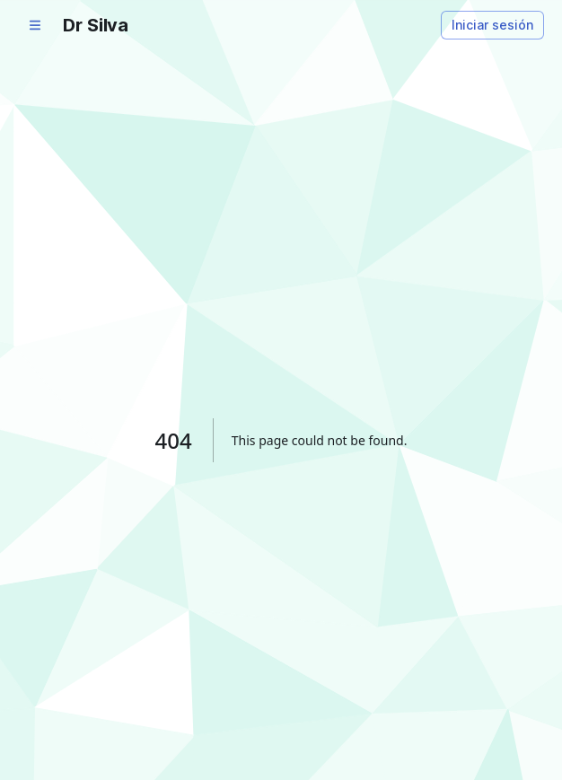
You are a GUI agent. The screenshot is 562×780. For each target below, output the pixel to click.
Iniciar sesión (492, 24)
